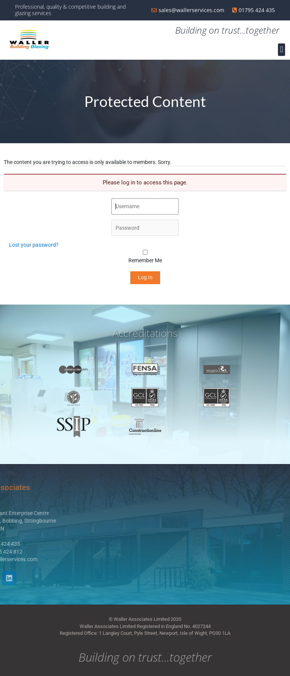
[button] (281, 49)
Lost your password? (34, 245)
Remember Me (145, 260)
